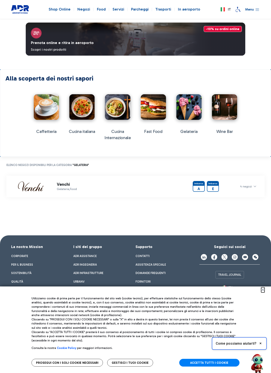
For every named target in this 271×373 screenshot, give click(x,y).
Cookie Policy (66, 348)
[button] (225, 9)
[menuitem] (19, 256)
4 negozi (246, 186)
